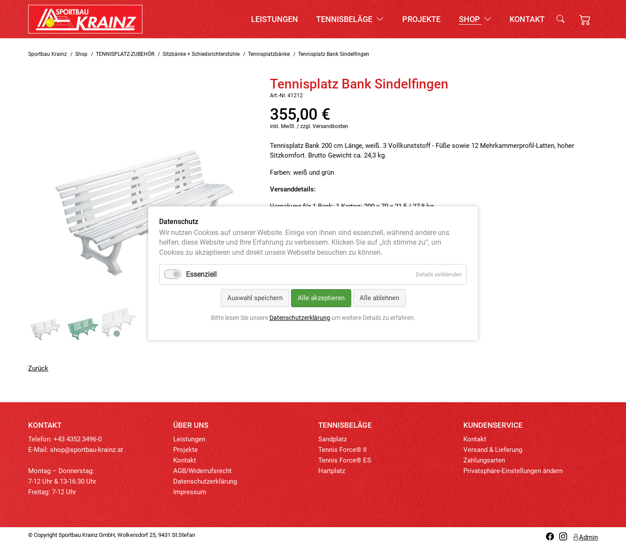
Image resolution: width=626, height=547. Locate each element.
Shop (475, 19)
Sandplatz (332, 439)
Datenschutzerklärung (205, 481)
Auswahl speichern (255, 298)
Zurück (38, 368)
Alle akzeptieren (321, 298)
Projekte (421, 19)
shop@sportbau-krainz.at (86, 450)
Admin (585, 537)
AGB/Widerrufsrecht (202, 471)
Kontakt (527, 19)
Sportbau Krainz (47, 54)
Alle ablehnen (379, 298)
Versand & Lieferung (492, 450)
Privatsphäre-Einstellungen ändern (513, 471)
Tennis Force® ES (344, 460)
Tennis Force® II (342, 450)
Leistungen (274, 19)
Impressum (189, 492)
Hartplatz (331, 471)
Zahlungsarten (484, 460)
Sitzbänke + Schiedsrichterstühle (201, 54)
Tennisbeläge (350, 19)
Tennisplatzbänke (269, 54)
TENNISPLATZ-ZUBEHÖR (125, 54)
